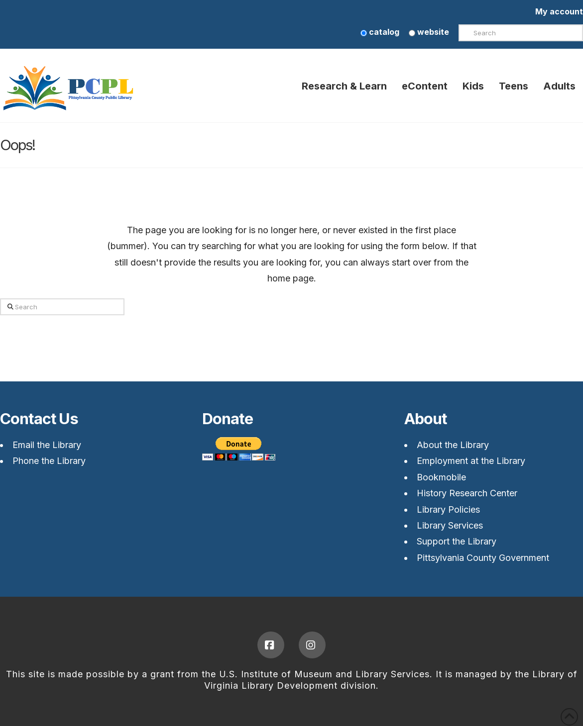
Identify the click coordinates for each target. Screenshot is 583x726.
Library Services (450, 525)
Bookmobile (441, 477)
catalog (379, 32)
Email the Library (46, 445)
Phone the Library (49, 460)
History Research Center (467, 493)
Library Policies (448, 509)
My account (559, 11)
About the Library (453, 445)
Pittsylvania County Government (483, 557)
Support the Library (456, 541)
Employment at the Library (471, 460)
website (429, 32)
